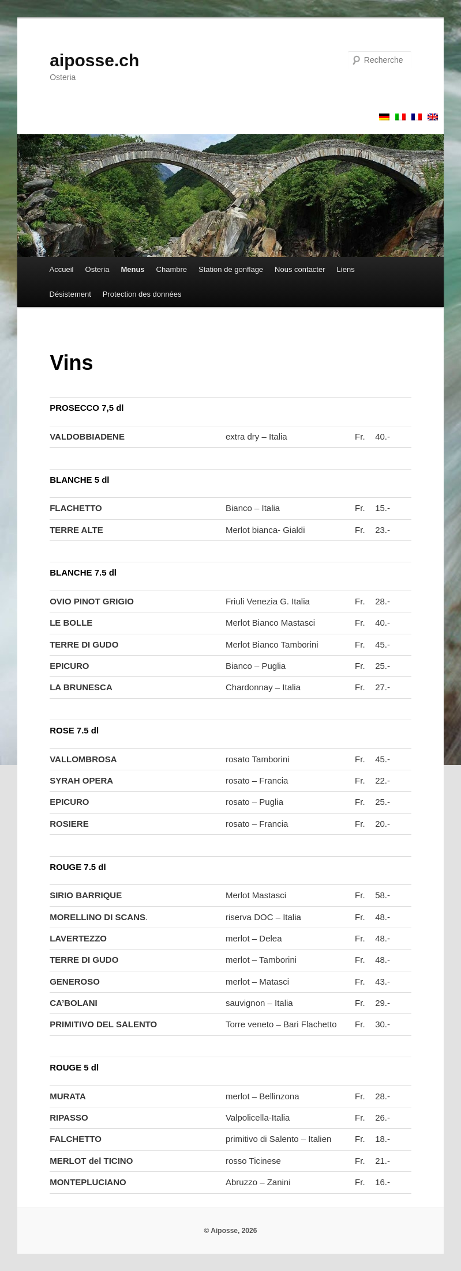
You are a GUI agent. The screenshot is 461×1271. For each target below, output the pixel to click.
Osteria (97, 269)
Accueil (62, 269)
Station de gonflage (230, 269)
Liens (346, 269)
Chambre (171, 269)
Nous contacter (300, 269)
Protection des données (142, 294)
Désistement (70, 294)
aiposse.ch (94, 60)
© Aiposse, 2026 (230, 1231)
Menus (132, 269)
